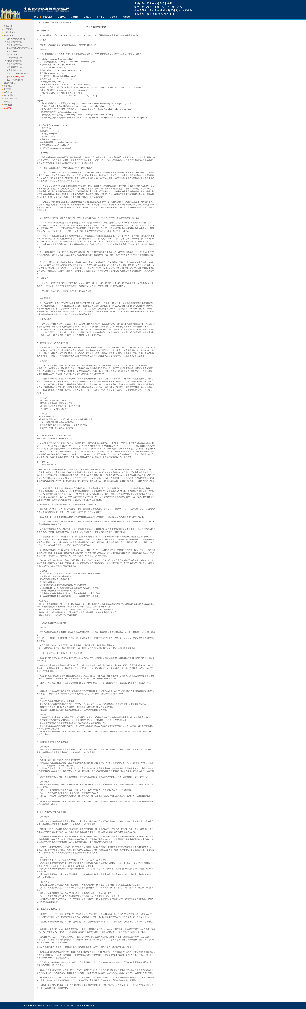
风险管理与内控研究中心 (17, 73)
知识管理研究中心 (14, 61)
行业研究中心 (9, 83)
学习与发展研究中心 (64, 22)
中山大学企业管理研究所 (34, 1005)
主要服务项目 (9, 32)
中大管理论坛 (9, 95)
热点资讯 (8, 102)
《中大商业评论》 (11, 98)
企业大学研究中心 (14, 64)
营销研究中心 (12, 54)
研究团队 (8, 86)
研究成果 (8, 89)
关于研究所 (9, 29)
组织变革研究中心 (14, 67)
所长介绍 (8, 26)
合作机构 (8, 92)
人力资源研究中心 (14, 70)
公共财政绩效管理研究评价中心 (20, 48)
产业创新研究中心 (14, 45)
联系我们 (8, 105)
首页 (38, 22)
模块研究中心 (48, 22)
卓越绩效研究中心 (14, 42)
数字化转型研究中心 (15, 80)
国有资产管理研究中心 (16, 39)
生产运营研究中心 (14, 58)
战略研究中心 (12, 51)
